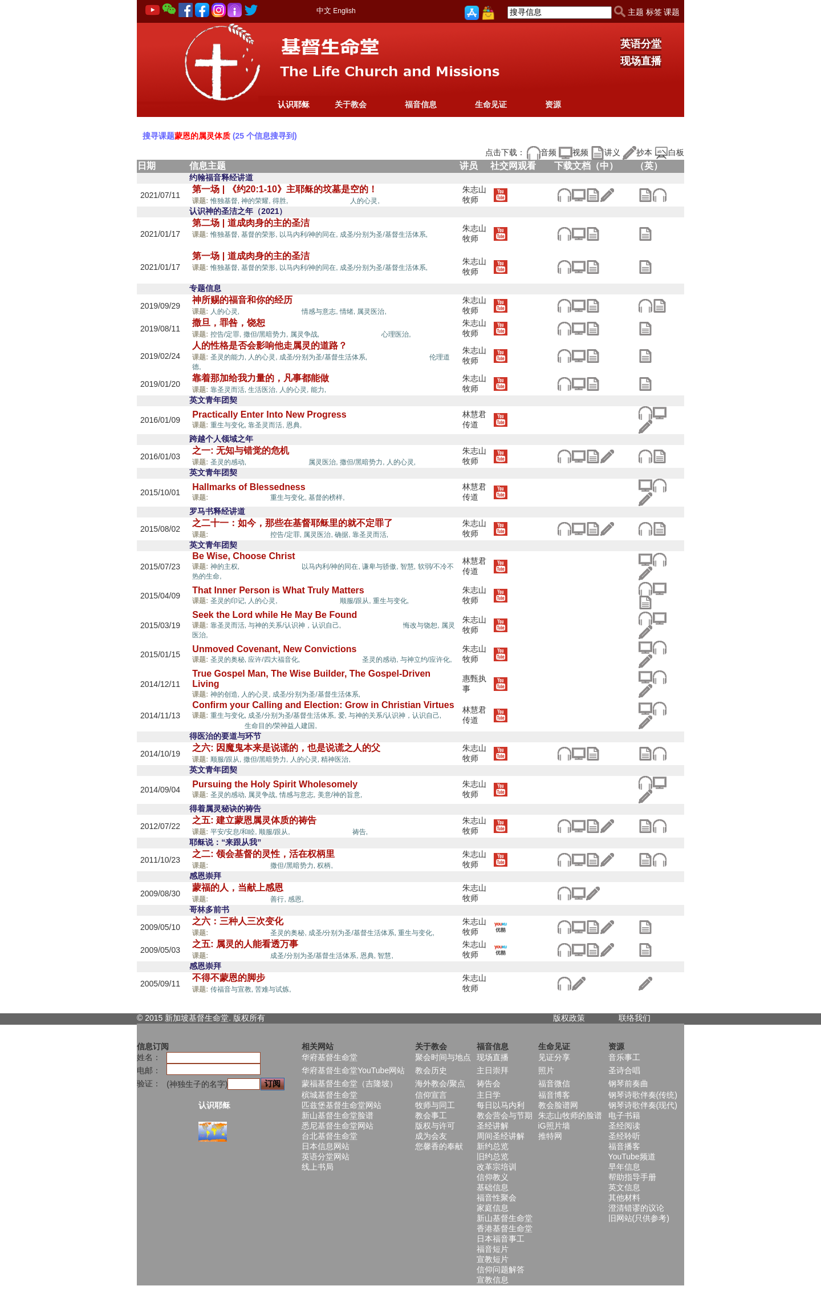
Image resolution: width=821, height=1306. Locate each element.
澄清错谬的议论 (636, 1207)
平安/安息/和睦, (234, 832)
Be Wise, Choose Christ (243, 556)
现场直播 (640, 61)
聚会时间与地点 (443, 1057)
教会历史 (431, 1070)
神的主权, (226, 567)
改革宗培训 (497, 1166)
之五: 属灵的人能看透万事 (245, 944)
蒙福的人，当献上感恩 (237, 887)
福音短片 (493, 1249)
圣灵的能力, (229, 357)
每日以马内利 (501, 1105)
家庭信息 (493, 1207)
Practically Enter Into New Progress (269, 414)
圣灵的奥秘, (229, 660)
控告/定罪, (226, 334)
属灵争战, (306, 334)
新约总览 (493, 1146)
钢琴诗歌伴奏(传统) (642, 1094)
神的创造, (226, 694)
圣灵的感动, (229, 462)
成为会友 (431, 1136)
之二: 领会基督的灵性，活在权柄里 (263, 854)
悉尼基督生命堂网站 (337, 1125)
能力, (319, 390)
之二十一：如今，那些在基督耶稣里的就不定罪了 (292, 523)
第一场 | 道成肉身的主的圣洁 (250, 256)
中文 (323, 10)
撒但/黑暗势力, (266, 334)
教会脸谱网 (558, 1105)
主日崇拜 (493, 1070)
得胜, (281, 201)
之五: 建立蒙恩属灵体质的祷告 (254, 820)
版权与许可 (435, 1125)
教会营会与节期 (505, 1115)
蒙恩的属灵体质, (320, 200)
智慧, (409, 567)
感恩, (295, 899)
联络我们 (635, 1017)
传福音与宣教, (232, 989)
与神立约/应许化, (426, 660)
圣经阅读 (624, 1125)
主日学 (489, 1094)
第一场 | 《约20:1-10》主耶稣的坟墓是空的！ (284, 189)
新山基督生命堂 (505, 1218)
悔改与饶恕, (422, 625)
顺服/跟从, (356, 601)
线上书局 (318, 1166)
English (344, 11)
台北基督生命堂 (329, 1136)
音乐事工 (624, 1057)
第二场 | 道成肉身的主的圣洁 (250, 223)
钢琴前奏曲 (628, 1083)
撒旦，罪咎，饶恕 (228, 322)
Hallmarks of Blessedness (248, 487)
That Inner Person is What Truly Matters (278, 590)
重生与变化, (229, 425)
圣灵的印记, (229, 601)
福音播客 (624, 1146)
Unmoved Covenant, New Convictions (274, 649)
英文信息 (624, 1187)
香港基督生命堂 (505, 1228)
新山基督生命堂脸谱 (337, 1115)
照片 (546, 1070)
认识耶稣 (294, 104)
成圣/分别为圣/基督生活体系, (384, 234)
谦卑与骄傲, (381, 567)
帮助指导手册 (632, 1177)
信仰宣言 (431, 1094)
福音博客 (554, 1094)
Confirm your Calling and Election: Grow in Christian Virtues (323, 705)
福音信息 (421, 104)
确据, (343, 535)
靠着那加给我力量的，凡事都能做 (260, 378)
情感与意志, (321, 312)
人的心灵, (364, 201)
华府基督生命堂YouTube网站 (353, 1070)
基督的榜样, (326, 498)
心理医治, (395, 334)
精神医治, (336, 759)
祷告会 (489, 1083)
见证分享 (554, 1057)
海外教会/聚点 (440, 1083)
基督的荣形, (260, 234)
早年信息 (624, 1166)
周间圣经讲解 (501, 1136)
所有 (257, 1017)
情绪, (348, 312)
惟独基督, (226, 201)
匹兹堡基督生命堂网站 (341, 1105)
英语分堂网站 (325, 1156)
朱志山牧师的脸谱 (570, 1115)
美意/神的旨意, (341, 795)
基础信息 (493, 1187)
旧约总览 (493, 1156)
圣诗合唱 (624, 1070)
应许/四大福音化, (275, 660)
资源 (553, 104)
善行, (279, 899)
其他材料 (624, 1197)
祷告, (360, 832)
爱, (343, 715)
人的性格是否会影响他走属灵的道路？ (269, 345)
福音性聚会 (497, 1197)
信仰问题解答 (501, 1269)
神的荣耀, (257, 201)
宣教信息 (493, 1279)
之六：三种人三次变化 (237, 921)
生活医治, (263, 390)
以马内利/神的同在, (309, 234)
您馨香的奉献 (439, 1146)
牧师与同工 (435, 1105)
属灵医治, (371, 312)
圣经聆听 (624, 1136)
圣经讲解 (493, 1125)
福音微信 (554, 1083)
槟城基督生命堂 (329, 1094)
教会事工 (431, 1115)
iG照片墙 (554, 1125)
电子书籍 (624, 1115)
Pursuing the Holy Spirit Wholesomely (274, 784)
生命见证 (491, 104)
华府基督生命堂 (329, 1057)
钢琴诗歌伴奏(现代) (642, 1105)
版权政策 (569, 1017)
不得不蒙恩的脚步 (228, 977)
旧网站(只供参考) (638, 1218)
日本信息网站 (325, 1146)
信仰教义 (493, 1177)
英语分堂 (640, 44)
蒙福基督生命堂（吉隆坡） (349, 1083)
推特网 (550, 1136)
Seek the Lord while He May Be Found (274, 615)
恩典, (295, 425)
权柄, (324, 866)
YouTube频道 (632, 1156)
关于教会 (351, 104)
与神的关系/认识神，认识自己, (295, 625)
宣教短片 (493, 1259)
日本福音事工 (501, 1238)
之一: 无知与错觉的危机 (240, 450)
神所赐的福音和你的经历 (242, 300)
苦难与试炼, (274, 989)
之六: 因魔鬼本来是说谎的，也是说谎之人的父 (286, 748)
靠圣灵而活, (229, 390)
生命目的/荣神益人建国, (281, 726)
